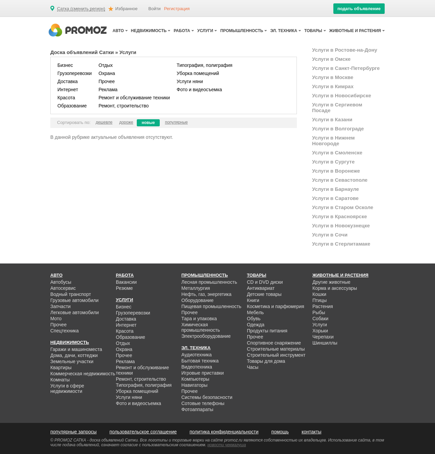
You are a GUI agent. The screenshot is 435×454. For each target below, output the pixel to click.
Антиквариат (261, 288)
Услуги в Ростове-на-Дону (344, 50)
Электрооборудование (206, 336)
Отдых (106, 65)
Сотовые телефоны (202, 403)
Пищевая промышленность (211, 306)
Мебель (255, 312)
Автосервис (63, 288)
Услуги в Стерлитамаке (341, 244)
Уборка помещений (198, 73)
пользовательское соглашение (143, 431)
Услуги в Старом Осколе (342, 207)
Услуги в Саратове (335, 198)
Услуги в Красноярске (339, 216)
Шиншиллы (324, 343)
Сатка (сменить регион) (81, 8)
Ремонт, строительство (124, 105)
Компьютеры (195, 379)
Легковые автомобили (74, 312)
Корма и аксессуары (334, 288)
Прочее (107, 81)
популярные (176, 122)
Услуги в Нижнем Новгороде (333, 140)
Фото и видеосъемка (199, 89)
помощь (280, 431)
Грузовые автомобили (74, 300)
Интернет (67, 89)
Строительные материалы (276, 349)
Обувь (253, 318)
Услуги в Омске (331, 59)
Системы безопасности (206, 397)
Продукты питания (267, 330)
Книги (253, 300)
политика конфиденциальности (223, 431)
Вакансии (126, 282)
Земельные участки (72, 361)
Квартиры (61, 367)
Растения (322, 306)
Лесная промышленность (209, 282)
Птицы (319, 300)
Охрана (107, 73)
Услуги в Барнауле (335, 189)
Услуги (319, 324)
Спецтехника (64, 330)
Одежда (255, 324)
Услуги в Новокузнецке (341, 225)
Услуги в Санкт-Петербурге (346, 68)
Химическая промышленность (200, 327)
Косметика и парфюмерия (275, 306)
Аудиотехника (196, 354)
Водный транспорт (70, 294)
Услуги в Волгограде (338, 128)
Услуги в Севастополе (339, 180)
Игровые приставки (202, 373)
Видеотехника (196, 367)
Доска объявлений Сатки (82, 52)
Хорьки (320, 330)
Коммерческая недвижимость (82, 373)
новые (148, 122)
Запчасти (60, 306)
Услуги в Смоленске (337, 152)
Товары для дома (266, 361)
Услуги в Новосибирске (341, 95)
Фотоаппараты (197, 409)
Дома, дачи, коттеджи (74, 355)
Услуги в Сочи (330, 234)
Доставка (67, 81)
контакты (312, 431)
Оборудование (197, 300)
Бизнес (65, 65)
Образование (72, 105)
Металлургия (195, 288)
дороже (126, 122)
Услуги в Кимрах (333, 86)
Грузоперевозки (74, 73)
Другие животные (331, 282)
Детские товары (264, 294)
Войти (154, 8)
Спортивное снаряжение (274, 343)
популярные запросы (73, 431)
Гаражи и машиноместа (76, 349)
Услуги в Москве (332, 77)
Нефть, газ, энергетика (206, 294)
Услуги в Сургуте (333, 162)
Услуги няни (190, 81)
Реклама (108, 89)
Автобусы (60, 282)
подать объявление (359, 8)
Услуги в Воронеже (336, 171)
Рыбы (318, 312)
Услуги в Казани (332, 119)
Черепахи (323, 336)
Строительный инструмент (276, 355)
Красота (66, 97)
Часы (252, 367)
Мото (55, 318)
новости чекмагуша (226, 445)
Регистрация (177, 8)
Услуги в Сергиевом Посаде (337, 107)
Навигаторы (194, 385)
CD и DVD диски (265, 282)
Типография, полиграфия (204, 65)
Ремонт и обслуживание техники (134, 97)
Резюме (124, 288)
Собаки (320, 318)
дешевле (104, 122)
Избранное (126, 8)
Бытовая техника (200, 360)
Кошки (319, 294)
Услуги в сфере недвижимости (67, 388)
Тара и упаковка (199, 318)
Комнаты (60, 379)
